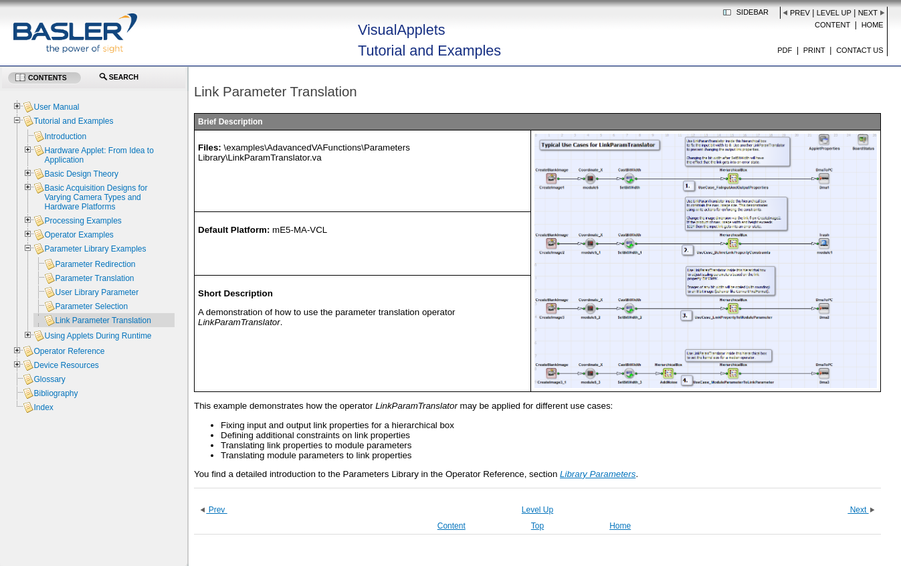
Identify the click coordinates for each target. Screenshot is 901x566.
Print (814, 50)
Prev (800, 13)
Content (832, 25)
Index (43, 407)
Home (873, 25)
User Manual (56, 107)
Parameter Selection (91, 306)
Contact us (860, 50)
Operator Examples (78, 235)
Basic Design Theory (81, 174)
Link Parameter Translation (103, 320)
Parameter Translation (94, 278)
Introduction (65, 136)
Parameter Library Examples (95, 249)
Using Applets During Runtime (97, 336)
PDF (784, 50)
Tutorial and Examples (73, 121)
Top (537, 526)
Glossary (49, 379)
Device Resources (65, 365)
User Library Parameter (96, 292)
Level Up (834, 13)
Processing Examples (82, 220)
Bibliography (55, 393)
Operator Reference (68, 351)
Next (868, 13)
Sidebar (752, 12)
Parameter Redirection (95, 264)
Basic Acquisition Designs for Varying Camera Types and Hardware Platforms (95, 197)
